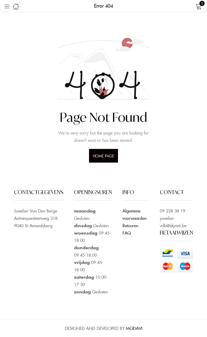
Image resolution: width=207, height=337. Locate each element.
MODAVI (134, 328)
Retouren (130, 225)
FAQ (126, 233)
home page (103, 155)
